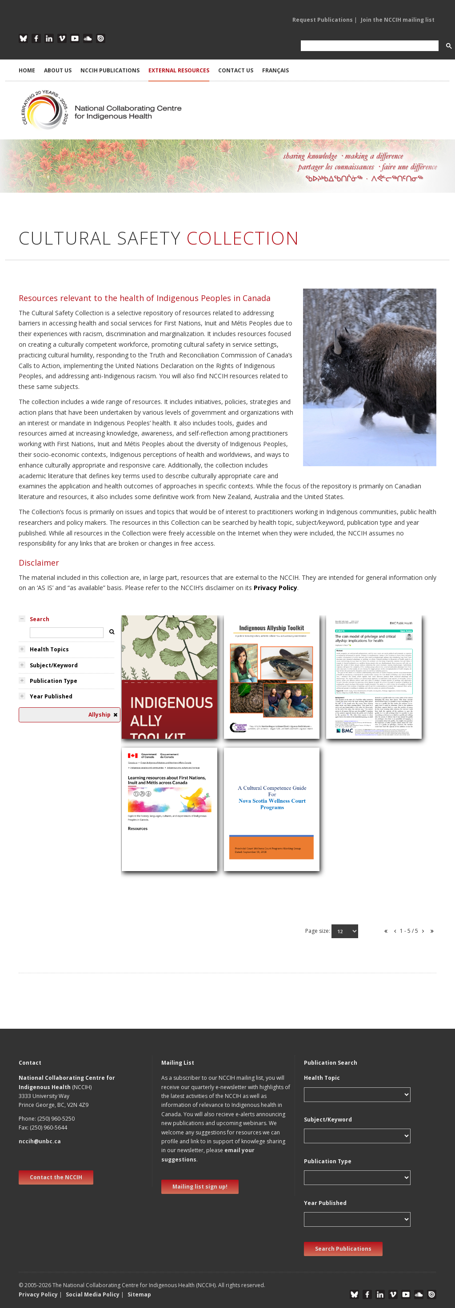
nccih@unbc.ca (40, 1141)
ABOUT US (58, 70)
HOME (27, 70)
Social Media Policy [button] (93, 1294)
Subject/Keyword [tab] (54, 665)
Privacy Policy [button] (38, 1294)
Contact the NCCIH (56, 1177)
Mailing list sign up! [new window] (200, 1186)
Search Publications (343, 1249)
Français (275, 70)
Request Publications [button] (322, 20)
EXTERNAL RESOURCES (178, 70)
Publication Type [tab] (53, 681)
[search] (368, 46)
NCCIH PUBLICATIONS (110, 70)
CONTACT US (235, 70)
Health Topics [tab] (49, 649)
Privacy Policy (275, 587)
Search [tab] (39, 619)
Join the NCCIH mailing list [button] (398, 20)
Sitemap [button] (139, 1294)
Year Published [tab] (51, 696)
